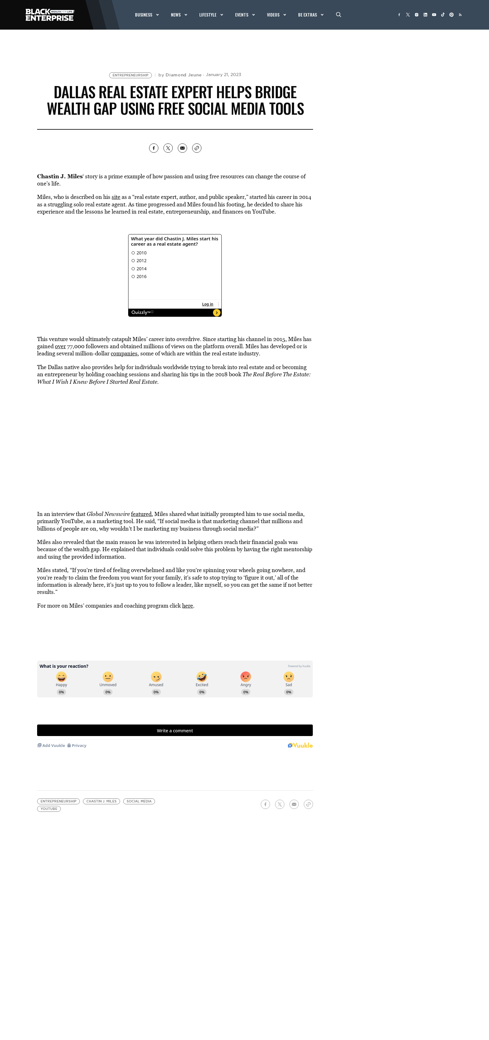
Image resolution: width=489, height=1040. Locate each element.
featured (141, 514)
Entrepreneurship (130, 75)
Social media (139, 801)
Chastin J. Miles (101, 801)
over (60, 346)
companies (124, 353)
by (179, 75)
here (187, 605)
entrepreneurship (187, 211)
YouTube (49, 809)
